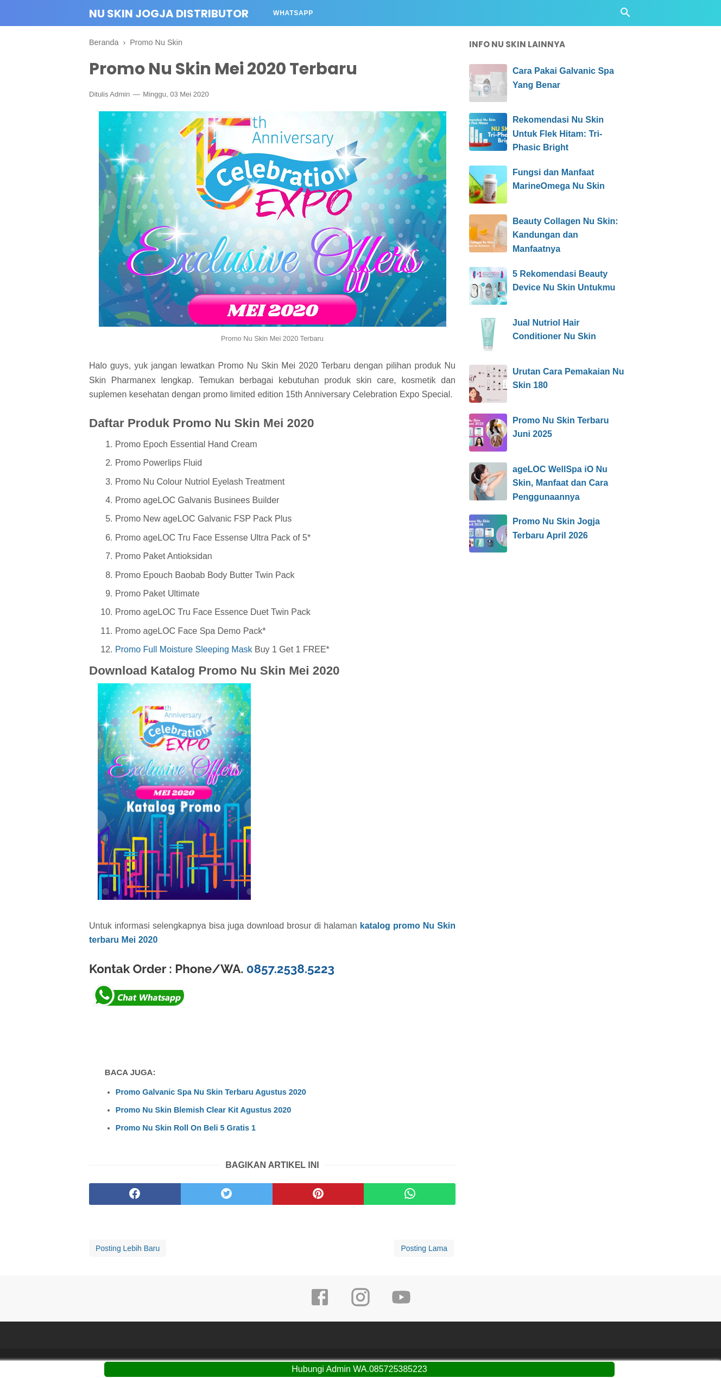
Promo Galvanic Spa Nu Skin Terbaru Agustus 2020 (211, 1092)
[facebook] (135, 1194)
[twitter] (227, 1194)
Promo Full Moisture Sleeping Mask (183, 649)
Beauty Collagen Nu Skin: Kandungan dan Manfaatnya (565, 235)
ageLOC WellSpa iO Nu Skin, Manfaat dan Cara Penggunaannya (560, 483)
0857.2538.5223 (290, 969)
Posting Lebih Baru (128, 1248)
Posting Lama (424, 1248)
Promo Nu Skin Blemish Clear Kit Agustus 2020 (203, 1110)
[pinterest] (318, 1194)
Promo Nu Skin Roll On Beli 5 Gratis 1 (186, 1127)
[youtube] (401, 1304)
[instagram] (360, 1304)
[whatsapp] (410, 1194)
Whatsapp (293, 13)
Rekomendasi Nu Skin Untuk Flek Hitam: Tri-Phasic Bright (558, 133)
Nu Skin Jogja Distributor (169, 13)
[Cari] (625, 15)
